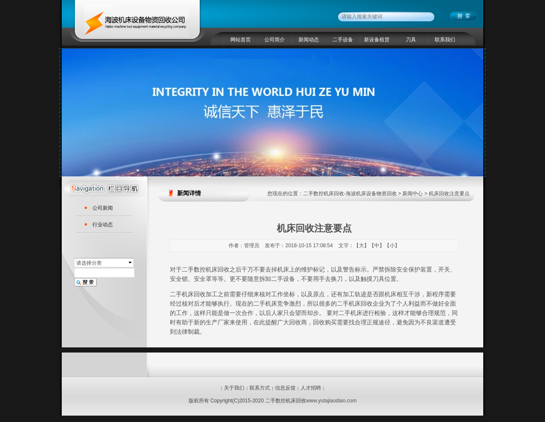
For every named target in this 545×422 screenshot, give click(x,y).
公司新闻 (102, 208)
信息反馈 (285, 388)
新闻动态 (308, 40)
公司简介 (274, 40)
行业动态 (102, 225)
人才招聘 (311, 388)
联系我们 (445, 40)
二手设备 (343, 40)
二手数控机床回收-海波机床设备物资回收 (350, 194)
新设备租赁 (377, 40)
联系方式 (260, 388)
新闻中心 (412, 194)
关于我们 (234, 388)
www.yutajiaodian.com (331, 401)
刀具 (411, 40)
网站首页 (240, 40)
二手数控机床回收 (205, 269)
